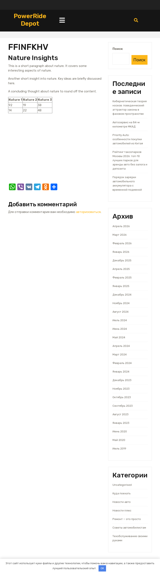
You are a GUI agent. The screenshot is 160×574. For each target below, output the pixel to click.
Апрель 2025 (121, 269)
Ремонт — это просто (126, 519)
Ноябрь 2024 (121, 303)
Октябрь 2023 (121, 397)
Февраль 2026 (122, 243)
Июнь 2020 (119, 431)
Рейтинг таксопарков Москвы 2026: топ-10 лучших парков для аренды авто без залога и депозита (129, 160)
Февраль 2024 (122, 363)
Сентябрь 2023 (122, 405)
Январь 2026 (120, 251)
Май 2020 (118, 440)
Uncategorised (122, 484)
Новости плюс (121, 510)
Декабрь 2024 (121, 294)
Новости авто (121, 502)
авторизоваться (88, 212)
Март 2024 (119, 354)
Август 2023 (120, 414)
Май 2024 (118, 337)
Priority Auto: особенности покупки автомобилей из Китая (127, 139)
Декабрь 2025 (121, 260)
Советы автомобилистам (129, 527)
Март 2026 (119, 234)
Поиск (117, 49)
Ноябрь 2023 (121, 388)
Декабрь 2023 (121, 380)
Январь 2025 (120, 286)
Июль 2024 (119, 320)
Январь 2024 (120, 371)
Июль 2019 (119, 448)
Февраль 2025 (122, 277)
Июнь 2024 (119, 328)
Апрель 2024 (121, 345)
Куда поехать (121, 493)
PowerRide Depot (30, 19)
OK (102, 568)
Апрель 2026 (121, 226)
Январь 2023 (120, 422)
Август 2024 (120, 311)
